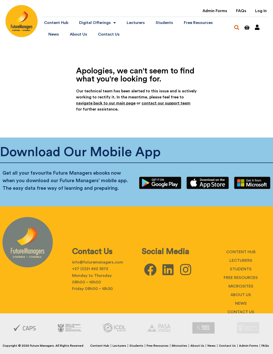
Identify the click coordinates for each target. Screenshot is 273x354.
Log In (261, 11)
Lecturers (136, 23)
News (53, 34)
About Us (78, 34)
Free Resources (198, 23)
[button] (236, 27)
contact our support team (166, 103)
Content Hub (56, 23)
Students (164, 23)
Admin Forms (214, 11)
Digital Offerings (97, 22)
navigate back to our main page (105, 103)
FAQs (241, 11)
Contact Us (109, 34)
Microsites (240, 309)
